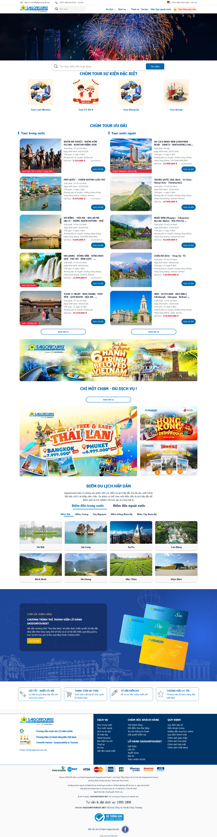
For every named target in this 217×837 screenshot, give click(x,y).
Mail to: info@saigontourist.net (34, 2)
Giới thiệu (132, 744)
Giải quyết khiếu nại (137, 732)
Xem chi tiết (98, 169)
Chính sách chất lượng (178, 745)
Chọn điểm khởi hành (180, 2)
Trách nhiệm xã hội (136, 757)
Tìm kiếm (155, 66)
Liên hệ (194, 2)
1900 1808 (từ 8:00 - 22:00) (69, 2)
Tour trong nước (104, 722)
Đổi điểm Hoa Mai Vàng (138, 726)
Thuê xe (135, 9)
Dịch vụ (123, 9)
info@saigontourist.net (36, 748)
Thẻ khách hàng (135, 722)
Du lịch (111, 9)
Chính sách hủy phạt (177, 739)
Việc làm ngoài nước (161, 9)
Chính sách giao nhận (177, 735)
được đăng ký (116, 805)
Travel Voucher (104, 735)
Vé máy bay (102, 732)
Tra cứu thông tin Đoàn (138, 729)
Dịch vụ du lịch (104, 729)
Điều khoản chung (176, 726)
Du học (144, 9)
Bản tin (131, 754)
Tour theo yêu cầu (185, 9)
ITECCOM (113, 834)
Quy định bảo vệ (175, 722)
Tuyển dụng (133, 750)
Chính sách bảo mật (177, 742)
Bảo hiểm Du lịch (105, 739)
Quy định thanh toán (177, 732)
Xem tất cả (63, 330)
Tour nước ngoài (104, 726)
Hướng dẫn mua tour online (180, 729)
